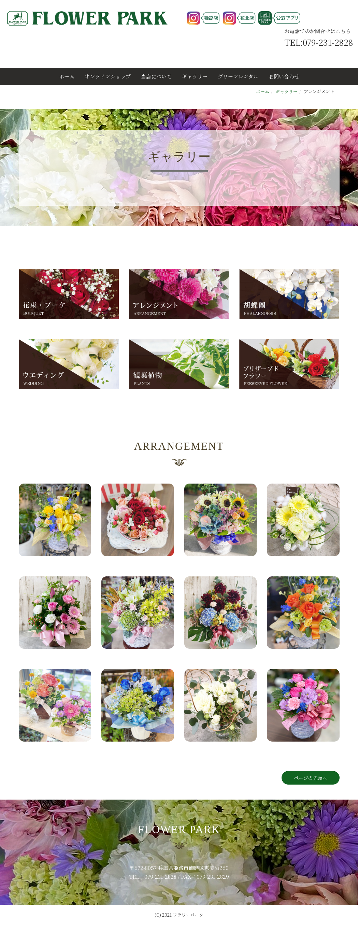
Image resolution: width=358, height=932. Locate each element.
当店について (156, 76)
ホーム (66, 76)
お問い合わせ (284, 76)
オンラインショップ (108, 76)
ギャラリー (194, 76)
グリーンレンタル (238, 76)
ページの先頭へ (310, 777)
